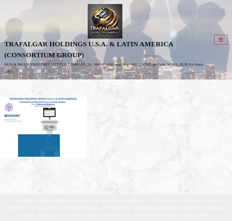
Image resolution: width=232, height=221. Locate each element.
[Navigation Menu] (221, 40)
